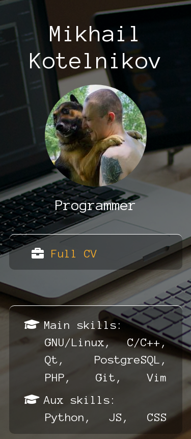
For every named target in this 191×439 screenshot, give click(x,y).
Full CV (74, 253)
